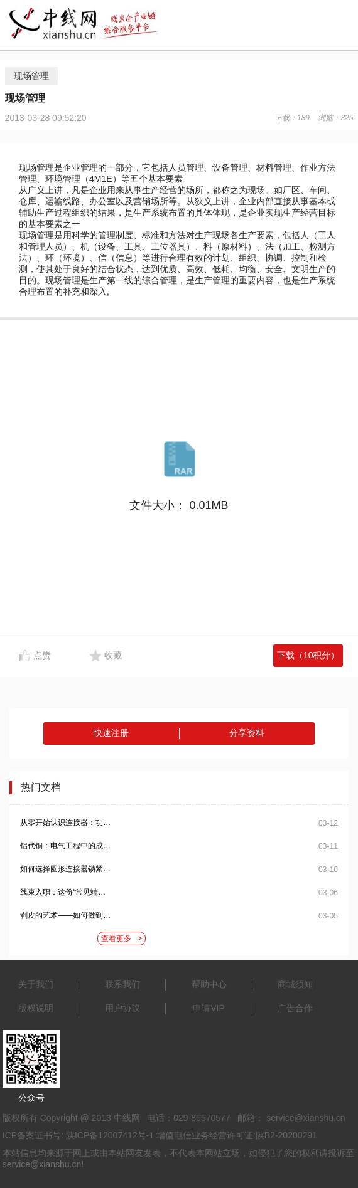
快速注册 (111, 733)
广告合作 (295, 1008)
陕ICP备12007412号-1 (110, 1135)
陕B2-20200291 (286, 1135)
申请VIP (209, 1008)
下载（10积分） (308, 655)
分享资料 (246, 733)
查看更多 (121, 939)
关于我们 (35, 984)
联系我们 (122, 984)
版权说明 (35, 1008)
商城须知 (295, 984)
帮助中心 (209, 984)
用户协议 (122, 1008)
